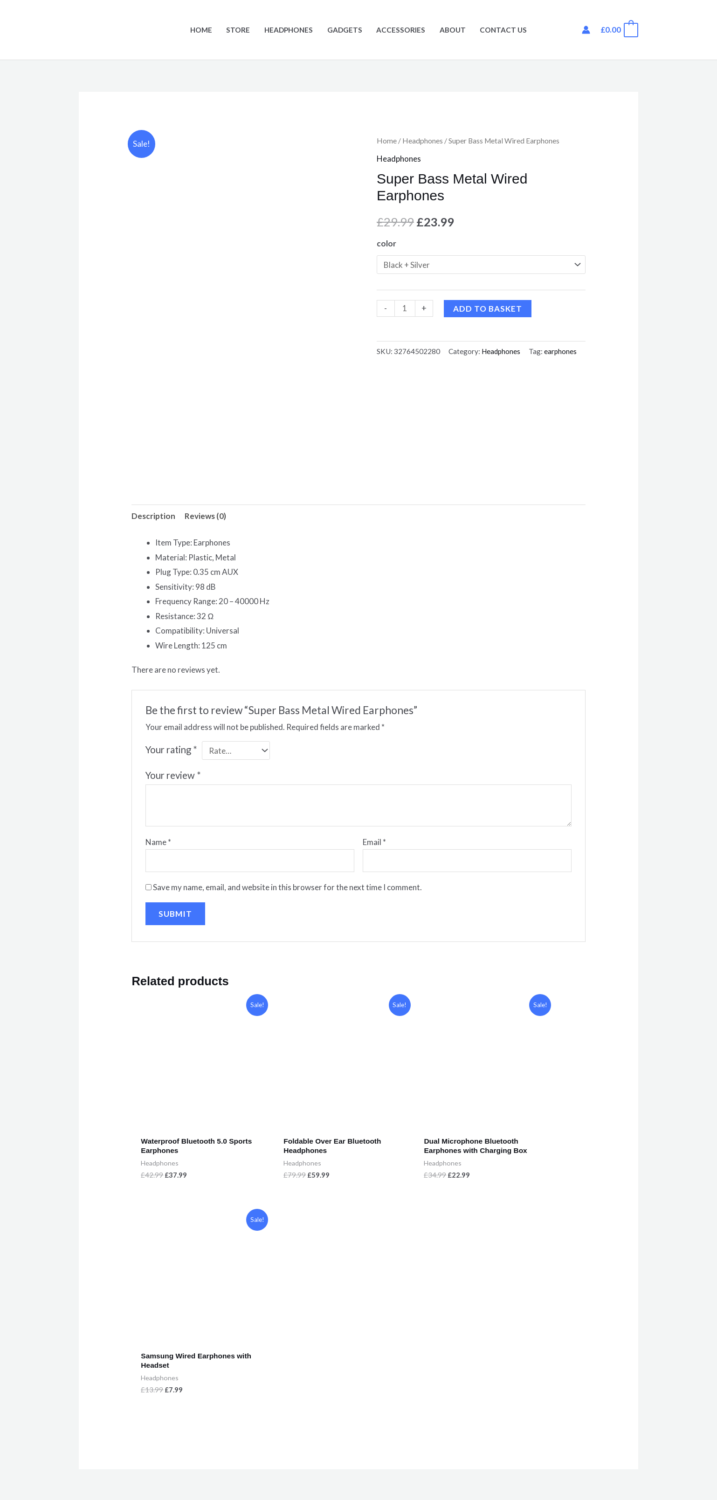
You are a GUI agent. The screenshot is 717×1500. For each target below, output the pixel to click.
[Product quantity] (404, 308)
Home (201, 30)
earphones (560, 351)
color (386, 243)
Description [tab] (153, 516)
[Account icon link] (586, 30)
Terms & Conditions (405, 1364)
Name (158, 842)
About (453, 30)
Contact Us (503, 30)
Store (238, 30)
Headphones (288, 30)
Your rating (171, 750)
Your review (173, 775)
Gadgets (344, 30)
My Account (100, 1364)
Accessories (400, 30)
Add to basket (487, 309)
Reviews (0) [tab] (205, 516)
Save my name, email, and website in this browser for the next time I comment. (287, 887)
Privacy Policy (395, 1334)
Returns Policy (395, 1349)
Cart (87, 1379)
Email (374, 842)
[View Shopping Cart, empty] (619, 30)
